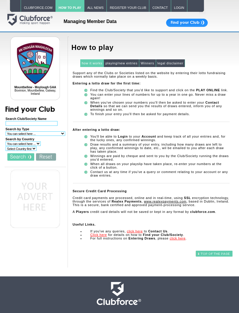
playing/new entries (121, 63)
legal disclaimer (171, 63)
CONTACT (160, 7)
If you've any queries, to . (129, 231)
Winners (147, 63)
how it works (92, 63)
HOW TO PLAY (70, 7)
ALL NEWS (95, 7)
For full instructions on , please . (138, 238)
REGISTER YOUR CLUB (128, 7)
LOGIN (179, 7)
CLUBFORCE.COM (38, 7)
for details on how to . (137, 235)
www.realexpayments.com (165, 201)
